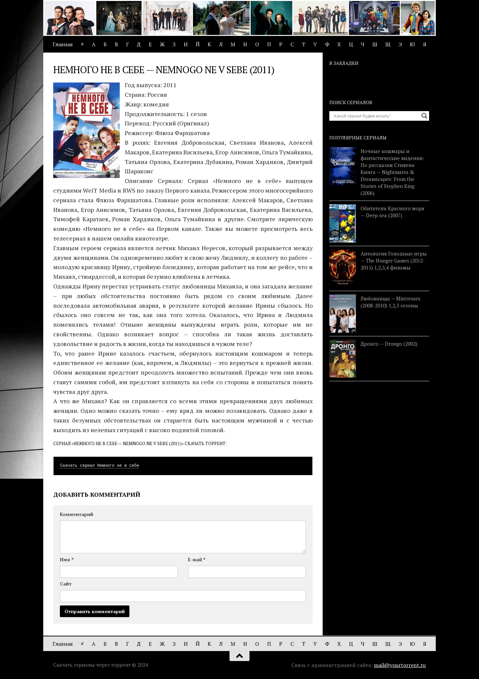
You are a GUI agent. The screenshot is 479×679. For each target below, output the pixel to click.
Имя (67, 559)
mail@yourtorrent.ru (400, 665)
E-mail (196, 559)
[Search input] (376, 115)
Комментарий (76, 514)
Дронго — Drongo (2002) (389, 343)
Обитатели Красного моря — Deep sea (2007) (392, 212)
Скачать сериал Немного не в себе (99, 465)
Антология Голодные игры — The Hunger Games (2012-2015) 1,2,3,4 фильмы (394, 260)
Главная (63, 44)
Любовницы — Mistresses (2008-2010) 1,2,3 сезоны (390, 302)
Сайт (66, 584)
